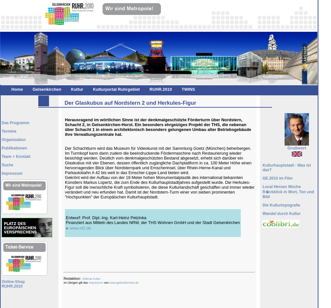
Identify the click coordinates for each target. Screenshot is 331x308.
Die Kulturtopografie (281, 205)
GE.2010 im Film (278, 178)
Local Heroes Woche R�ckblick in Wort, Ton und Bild (288, 191)
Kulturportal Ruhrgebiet (116, 89)
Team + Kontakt (16, 156)
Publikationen (14, 148)
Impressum (96, 282)
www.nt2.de (80, 228)
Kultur (77, 89)
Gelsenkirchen (47, 89)
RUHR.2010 (161, 89)
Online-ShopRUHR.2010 (13, 284)
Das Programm (15, 123)
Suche (7, 165)
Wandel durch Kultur (282, 213)
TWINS (188, 89)
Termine (9, 131)
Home (17, 89)
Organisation (14, 139)
